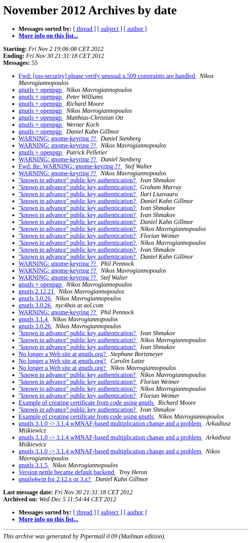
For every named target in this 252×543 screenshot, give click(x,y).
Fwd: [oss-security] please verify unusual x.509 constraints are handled (107, 76)
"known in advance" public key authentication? (78, 180)
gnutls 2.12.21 (37, 291)
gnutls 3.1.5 (34, 465)
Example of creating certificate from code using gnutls (87, 402)
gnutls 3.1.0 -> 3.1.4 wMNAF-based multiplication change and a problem (111, 423)
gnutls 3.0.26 (35, 298)
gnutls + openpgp (41, 90)
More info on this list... (48, 35)
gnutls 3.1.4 (34, 319)
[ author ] (135, 28)
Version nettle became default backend (67, 472)
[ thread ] (84, 28)
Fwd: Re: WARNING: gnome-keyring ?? (70, 166)
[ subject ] (110, 28)
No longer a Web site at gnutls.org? (63, 354)
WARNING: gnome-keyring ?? (58, 138)
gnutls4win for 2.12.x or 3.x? (55, 479)
